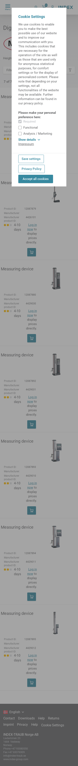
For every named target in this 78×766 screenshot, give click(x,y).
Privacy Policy (31, 169)
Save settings (31, 159)
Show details (29, 140)
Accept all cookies (36, 179)
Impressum (26, 144)
